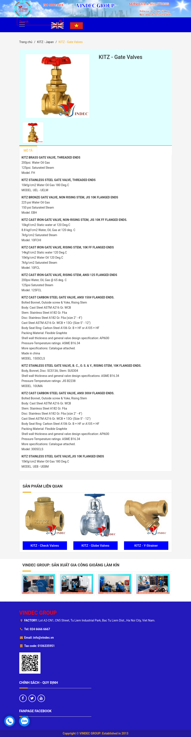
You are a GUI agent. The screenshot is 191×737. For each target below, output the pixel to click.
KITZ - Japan (45, 42)
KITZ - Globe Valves (95, 546)
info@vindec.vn (43, 637)
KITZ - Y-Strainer (146, 546)
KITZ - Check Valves (45, 546)
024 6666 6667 (40, 629)
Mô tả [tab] (28, 150)
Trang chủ (25, 42)
